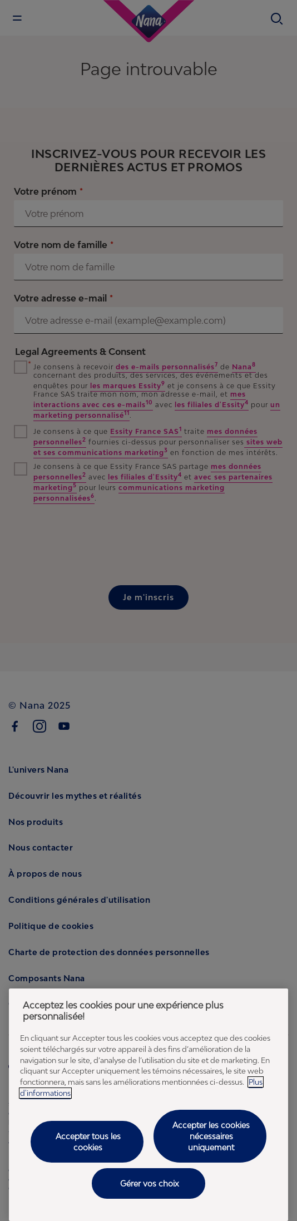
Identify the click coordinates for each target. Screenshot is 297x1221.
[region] (148, 1104)
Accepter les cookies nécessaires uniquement (211, 1135)
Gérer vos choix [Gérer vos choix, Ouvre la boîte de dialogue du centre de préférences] (149, 1183)
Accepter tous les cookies (88, 1141)
